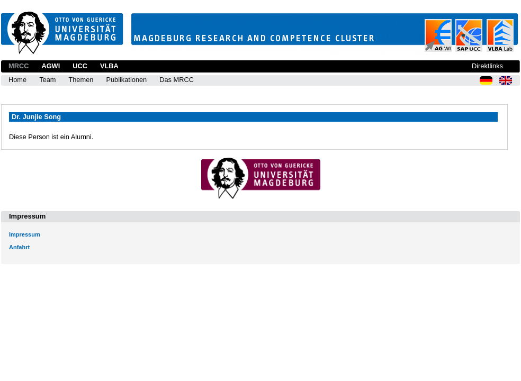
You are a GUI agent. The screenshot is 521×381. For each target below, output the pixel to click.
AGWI (50, 66)
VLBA (109, 66)
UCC (80, 66)
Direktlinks (487, 66)
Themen (80, 80)
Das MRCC (176, 80)
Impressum (24, 234)
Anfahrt (19, 247)
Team (47, 80)
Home (17, 80)
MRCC (18, 66)
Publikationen (126, 80)
